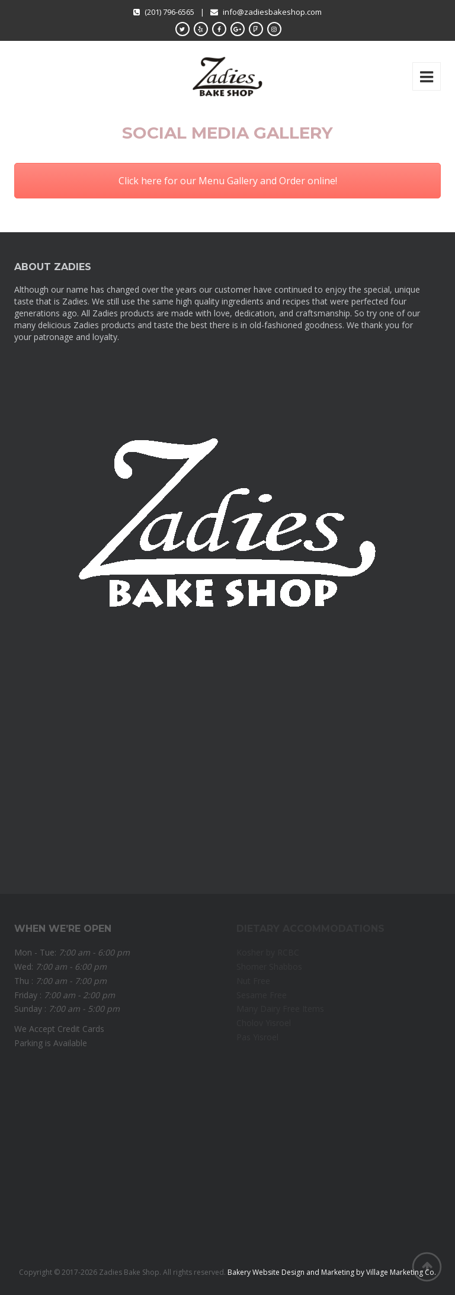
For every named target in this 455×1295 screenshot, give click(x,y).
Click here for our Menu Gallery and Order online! (227, 180)
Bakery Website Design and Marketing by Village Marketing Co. (332, 1272)
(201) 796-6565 (163, 12)
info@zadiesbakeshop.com (272, 12)
